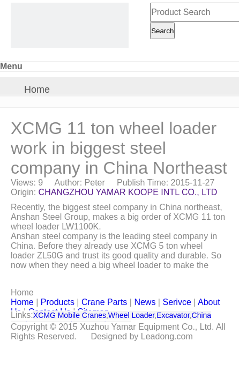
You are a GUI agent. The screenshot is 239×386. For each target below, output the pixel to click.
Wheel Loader (131, 315)
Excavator (172, 315)
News (144, 302)
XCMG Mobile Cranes (69, 315)
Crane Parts (104, 302)
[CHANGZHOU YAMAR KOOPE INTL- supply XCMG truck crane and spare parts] (70, 25)
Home (37, 89)
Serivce (176, 302)
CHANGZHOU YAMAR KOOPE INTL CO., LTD (128, 192)
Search (162, 31)
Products (57, 302)
